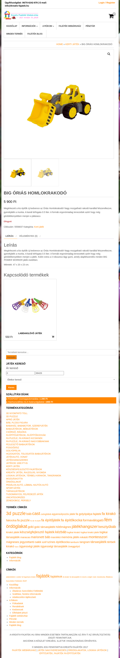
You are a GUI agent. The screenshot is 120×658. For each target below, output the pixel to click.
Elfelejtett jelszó (20, 612)
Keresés (11, 357)
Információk (30, 26)
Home (59, 44)
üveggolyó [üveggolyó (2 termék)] (74, 546)
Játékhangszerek (17, 460)
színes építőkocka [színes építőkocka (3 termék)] (58, 542)
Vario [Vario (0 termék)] (16, 547)
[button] (109, 54)
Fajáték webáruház (70, 26)
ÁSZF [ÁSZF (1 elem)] (25, 581)
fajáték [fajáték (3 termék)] (97, 514)
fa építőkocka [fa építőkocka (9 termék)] (71, 520)
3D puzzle (12, 416)
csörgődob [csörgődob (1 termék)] (46, 514)
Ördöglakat (13, 482)
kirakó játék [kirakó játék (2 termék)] (12, 532)
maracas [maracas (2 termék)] (25, 537)
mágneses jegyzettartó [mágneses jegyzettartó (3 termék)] (20, 542)
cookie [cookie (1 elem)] (18, 577)
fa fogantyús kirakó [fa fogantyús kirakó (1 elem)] (29, 577)
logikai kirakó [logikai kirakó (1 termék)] (73, 532)
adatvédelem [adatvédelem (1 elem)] (11, 577)
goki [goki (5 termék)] (31, 526)
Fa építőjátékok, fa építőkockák (26, 435)
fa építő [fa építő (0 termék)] (38, 521)
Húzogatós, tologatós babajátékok (28, 454)
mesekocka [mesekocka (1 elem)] (101, 577)
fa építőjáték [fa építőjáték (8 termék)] (50, 520)
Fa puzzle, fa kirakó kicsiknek (24, 438)
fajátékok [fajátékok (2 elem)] (56, 576)
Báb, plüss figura (17, 422)
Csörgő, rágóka (16, 432)
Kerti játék (72, 44)
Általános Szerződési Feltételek (27, 591)
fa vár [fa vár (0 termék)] (32, 521)
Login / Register (107, 2)
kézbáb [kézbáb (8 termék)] (60, 532)
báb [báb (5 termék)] (29, 514)
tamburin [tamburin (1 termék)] (74, 542)
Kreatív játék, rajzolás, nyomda (26, 472)
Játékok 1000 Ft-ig (17, 463)
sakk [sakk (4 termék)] (38, 542)
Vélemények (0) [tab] (28, 236)
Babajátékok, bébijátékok (22, 429)
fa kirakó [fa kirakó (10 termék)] (109, 514)
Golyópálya (13, 450)
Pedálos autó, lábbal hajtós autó (27, 485)
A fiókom (48, 26)
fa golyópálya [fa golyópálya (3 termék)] (84, 514)
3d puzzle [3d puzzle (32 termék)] (16, 513)
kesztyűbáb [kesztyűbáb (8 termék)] (107, 527)
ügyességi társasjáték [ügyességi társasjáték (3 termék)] (54, 546)
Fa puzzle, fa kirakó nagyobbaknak (27, 441)
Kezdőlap (11, 26)
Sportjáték (13, 488)
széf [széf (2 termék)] (44, 542)
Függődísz (12, 447)
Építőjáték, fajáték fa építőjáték (60, 653)
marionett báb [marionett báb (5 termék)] (40, 537)
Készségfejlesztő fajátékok (24, 469)
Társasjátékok (15, 491)
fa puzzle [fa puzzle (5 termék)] (23, 520)
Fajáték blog (34, 34)
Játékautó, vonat (17, 457)
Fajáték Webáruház (24, 650)
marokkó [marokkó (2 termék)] (56, 537)
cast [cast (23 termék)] (36, 513)
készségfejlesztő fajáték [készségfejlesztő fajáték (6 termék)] (37, 532)
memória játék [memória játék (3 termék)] (70, 537)
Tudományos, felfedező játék (24, 494)
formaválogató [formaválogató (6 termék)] (93, 520)
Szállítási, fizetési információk (26, 594)
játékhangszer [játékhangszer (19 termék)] (85, 526)
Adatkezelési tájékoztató (24, 597)
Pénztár (90, 26)
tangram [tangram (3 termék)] (85, 542)
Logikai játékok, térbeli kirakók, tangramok (33, 475)
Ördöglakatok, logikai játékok (87, 650)
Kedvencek (17, 609)
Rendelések (18, 606)
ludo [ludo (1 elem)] (94, 577)
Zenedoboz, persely (18, 500)
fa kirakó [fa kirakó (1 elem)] (66, 577)
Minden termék (14, 34)
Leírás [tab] (9, 236)
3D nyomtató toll (17, 413)
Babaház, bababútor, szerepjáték (27, 426)
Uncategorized (15, 497)
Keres (11, 387)
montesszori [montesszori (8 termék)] (98, 537)
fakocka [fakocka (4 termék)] (11, 520)
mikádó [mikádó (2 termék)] (84, 537)
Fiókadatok (17, 603)
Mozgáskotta (14, 478)
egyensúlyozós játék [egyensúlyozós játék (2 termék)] (63, 514)
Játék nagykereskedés (52, 650)
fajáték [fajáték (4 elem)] (43, 575)
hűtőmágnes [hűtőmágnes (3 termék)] (63, 526)
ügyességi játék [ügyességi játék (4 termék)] (29, 546)
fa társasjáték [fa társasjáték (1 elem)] (75, 577)
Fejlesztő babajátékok (20, 444)
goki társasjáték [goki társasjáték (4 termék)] (44, 526)
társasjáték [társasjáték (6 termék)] (99, 542)
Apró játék (13, 419)
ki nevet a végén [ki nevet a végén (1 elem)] (86, 577)
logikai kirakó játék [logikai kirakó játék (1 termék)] (90, 532)
